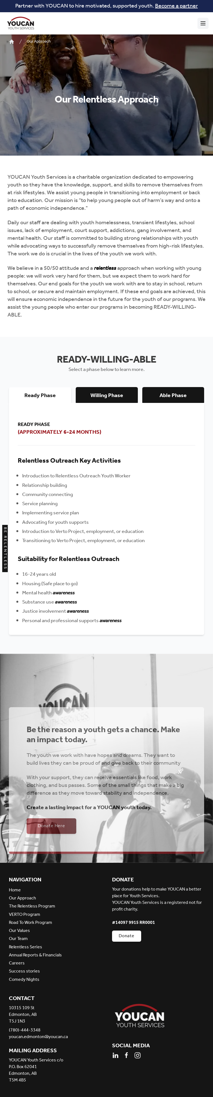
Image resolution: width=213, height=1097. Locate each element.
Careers (17, 963)
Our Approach (39, 41)
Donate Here (51, 826)
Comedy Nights (24, 979)
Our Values (19, 930)
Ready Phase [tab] (40, 395)
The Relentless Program (32, 906)
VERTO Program (24, 914)
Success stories (24, 971)
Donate (127, 936)
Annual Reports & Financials (35, 955)
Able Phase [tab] (173, 395)
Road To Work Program (30, 922)
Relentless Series (25, 947)
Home (15, 890)
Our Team (18, 938)
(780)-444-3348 (24, 1030)
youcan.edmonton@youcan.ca (38, 1037)
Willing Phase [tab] (106, 395)
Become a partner (176, 6)
